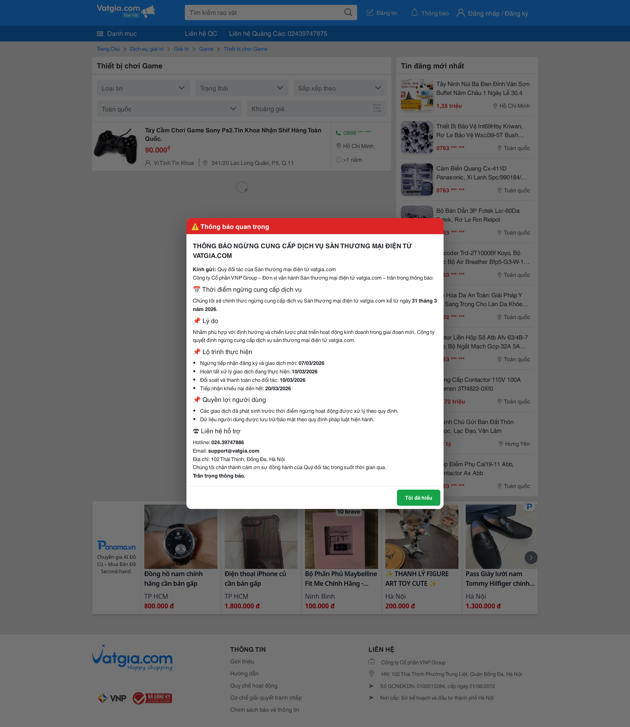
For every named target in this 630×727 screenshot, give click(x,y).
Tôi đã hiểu (418, 497)
